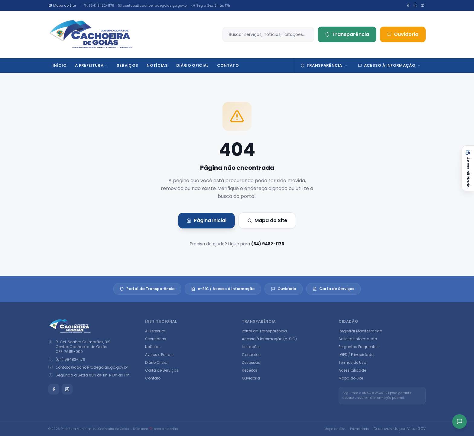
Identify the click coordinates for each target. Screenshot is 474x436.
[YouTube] (423, 5)
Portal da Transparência (147, 288)
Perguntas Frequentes (358, 346)
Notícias (157, 65)
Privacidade (359, 429)
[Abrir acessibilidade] (468, 168)
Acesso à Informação (389, 65)
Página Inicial (206, 220)
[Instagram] (415, 5)
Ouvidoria (402, 34)
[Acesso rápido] (459, 421)
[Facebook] (408, 5)
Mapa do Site (267, 220)
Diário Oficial (156, 362)
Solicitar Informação (358, 338)
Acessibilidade (352, 370)
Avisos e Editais (159, 354)
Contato (228, 65)
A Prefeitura (91, 65)
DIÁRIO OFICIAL (192, 65)
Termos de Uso (352, 362)
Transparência (347, 34)
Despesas (251, 362)
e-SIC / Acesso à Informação (223, 288)
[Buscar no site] (270, 34)
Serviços (127, 65)
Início (60, 65)
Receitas (250, 370)
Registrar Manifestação (360, 331)
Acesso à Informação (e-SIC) (269, 338)
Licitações (251, 346)
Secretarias (155, 338)
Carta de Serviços (333, 288)
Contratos (251, 354)
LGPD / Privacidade (356, 354)
